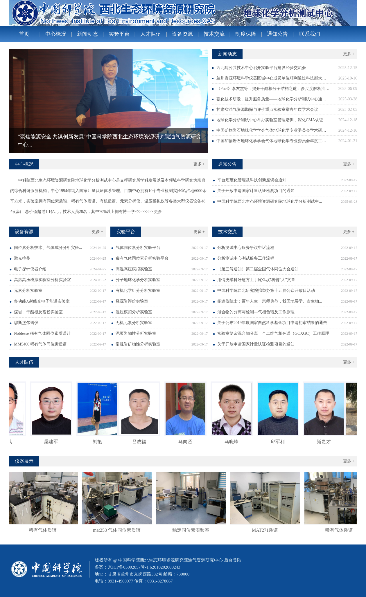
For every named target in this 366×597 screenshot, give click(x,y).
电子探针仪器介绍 (30, 269)
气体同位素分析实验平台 (138, 247)
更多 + (348, 54)
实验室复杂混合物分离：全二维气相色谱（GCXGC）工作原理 (273, 333)
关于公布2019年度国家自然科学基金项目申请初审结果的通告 (272, 323)
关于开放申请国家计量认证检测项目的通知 (256, 191)
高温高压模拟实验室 (134, 269)
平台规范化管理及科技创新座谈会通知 (251, 180)
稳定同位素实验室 (192, 530)
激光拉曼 (22, 258)
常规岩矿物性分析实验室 (138, 344)
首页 (24, 34)
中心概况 (55, 34)
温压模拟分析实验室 (134, 312)
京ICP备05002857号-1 (128, 567)
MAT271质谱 (267, 530)
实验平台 (119, 34)
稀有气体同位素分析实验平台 (142, 258)
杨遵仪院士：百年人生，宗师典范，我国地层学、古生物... (269, 301)
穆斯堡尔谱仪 (26, 323)
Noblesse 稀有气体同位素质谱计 (42, 333)
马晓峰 (233, 441)
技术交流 (214, 34)
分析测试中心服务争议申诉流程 (245, 247)
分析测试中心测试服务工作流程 (245, 258)
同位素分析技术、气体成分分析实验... (48, 247)
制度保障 (245, 34)
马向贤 (187, 441)
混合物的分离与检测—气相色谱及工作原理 (256, 312)
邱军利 (279, 441)
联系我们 (309, 34)
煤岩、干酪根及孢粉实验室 (38, 312)
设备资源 (182, 34)
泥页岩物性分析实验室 (136, 333)
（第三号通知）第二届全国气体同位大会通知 (258, 269)
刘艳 (99, 441)
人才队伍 (150, 34)
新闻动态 (87, 34)
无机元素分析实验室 (134, 323)
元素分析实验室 (28, 290)
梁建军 (53, 441)
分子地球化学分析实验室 (138, 280)
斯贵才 (326, 441)
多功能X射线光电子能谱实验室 (42, 301)
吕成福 (141, 441)
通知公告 (277, 34)
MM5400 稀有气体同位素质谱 (40, 344)
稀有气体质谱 (44, 530)
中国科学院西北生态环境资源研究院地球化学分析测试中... (269, 201)
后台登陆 (232, 560)
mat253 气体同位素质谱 (118, 530)
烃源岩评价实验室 (132, 301)
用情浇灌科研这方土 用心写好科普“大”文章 (256, 280)
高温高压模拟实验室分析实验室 (42, 280)
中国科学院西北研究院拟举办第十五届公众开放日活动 (266, 290)
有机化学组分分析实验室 (138, 290)
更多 (157, 211)
